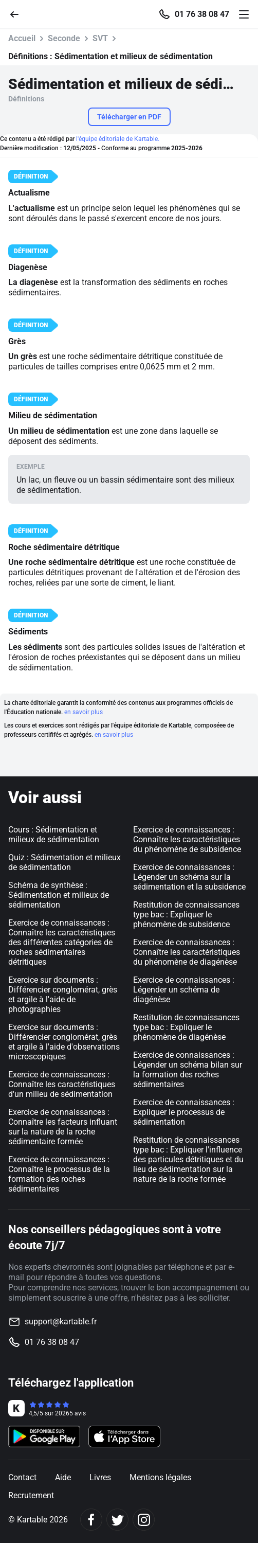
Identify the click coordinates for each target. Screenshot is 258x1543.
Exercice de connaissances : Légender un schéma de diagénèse (183, 989)
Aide (63, 1477)
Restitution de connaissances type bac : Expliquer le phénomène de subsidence (186, 914)
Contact (22, 1477)
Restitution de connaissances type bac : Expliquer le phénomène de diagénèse (186, 1027)
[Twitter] (117, 1520)
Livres (100, 1477)
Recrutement (31, 1495)
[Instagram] (144, 1520)
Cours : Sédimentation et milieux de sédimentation (53, 834)
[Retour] (18, 14)
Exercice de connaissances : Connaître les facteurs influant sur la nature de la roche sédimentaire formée (62, 1126)
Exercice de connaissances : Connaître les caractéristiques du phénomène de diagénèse (186, 952)
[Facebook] (91, 1520)
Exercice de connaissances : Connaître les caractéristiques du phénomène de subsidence (187, 839)
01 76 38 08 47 (202, 14)
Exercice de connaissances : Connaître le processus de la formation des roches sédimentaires (59, 1174)
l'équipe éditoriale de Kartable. (117, 139)
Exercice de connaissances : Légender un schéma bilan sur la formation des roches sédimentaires (187, 1069)
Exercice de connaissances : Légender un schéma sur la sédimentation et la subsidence (189, 877)
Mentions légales (160, 1477)
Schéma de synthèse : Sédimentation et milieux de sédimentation (58, 895)
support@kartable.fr (61, 1321)
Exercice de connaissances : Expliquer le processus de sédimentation (183, 1112)
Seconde (64, 38)
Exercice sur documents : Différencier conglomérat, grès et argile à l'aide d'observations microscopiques (64, 1041)
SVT (100, 38)
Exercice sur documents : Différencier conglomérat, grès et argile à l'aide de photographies (62, 994)
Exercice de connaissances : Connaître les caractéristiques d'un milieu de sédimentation (61, 1084)
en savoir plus (83, 712)
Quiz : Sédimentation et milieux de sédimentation (64, 862)
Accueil (21, 38)
